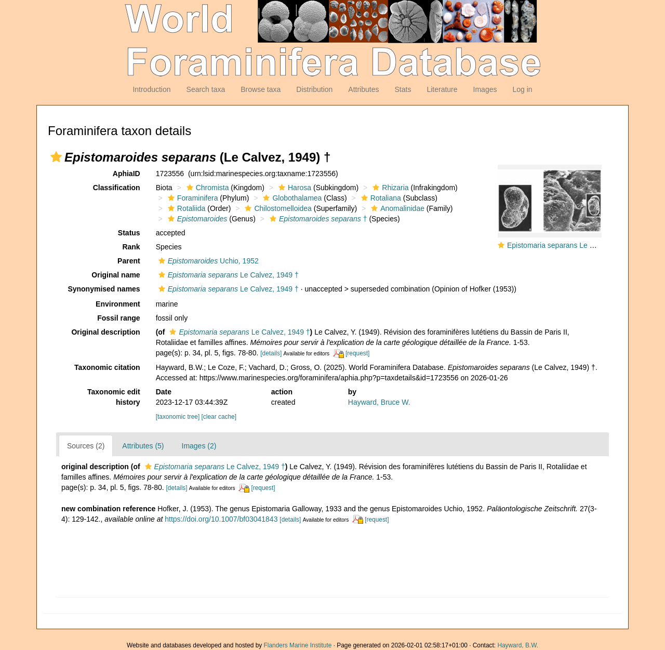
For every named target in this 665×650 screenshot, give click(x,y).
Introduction (151, 89)
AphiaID (126, 173)
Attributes (363, 89)
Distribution (314, 89)
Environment (118, 304)
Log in (522, 89)
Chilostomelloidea (277, 208)
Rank (131, 247)
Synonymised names (104, 289)
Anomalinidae (396, 208)
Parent (128, 261)
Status (129, 233)
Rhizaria (389, 187)
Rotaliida (185, 208)
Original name (115, 275)
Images (485, 89)
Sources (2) (85, 446)
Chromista (206, 187)
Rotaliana (379, 198)
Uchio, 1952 (207, 261)
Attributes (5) (143, 446)
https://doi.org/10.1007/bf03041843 (221, 519)
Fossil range (118, 318)
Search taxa (206, 89)
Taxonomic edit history (113, 397)
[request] (357, 353)
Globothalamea (291, 198)
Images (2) (199, 446)
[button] (56, 157)
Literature (442, 89)
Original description (105, 332)
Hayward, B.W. (517, 645)
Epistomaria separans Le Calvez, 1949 (569, 245)
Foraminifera (191, 198)
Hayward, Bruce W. (379, 402)
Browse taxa (261, 89)
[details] (271, 353)
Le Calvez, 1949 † (227, 275)
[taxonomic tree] (178, 416)
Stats (402, 89)
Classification (116, 187)
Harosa (293, 187)
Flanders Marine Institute (298, 645)
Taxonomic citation (107, 367)
